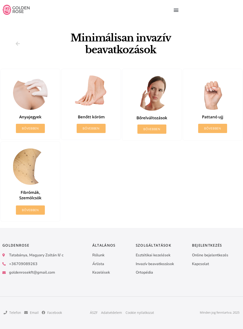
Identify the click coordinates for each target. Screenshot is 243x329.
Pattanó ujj (213, 117)
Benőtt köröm (91, 117)
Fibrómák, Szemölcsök (30, 194)
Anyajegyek (30, 117)
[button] (176, 10)
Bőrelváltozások (152, 117)
